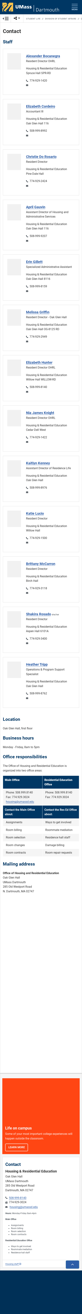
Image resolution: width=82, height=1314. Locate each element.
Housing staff (13, 1264)
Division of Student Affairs (60, 19)
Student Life (33, 19)
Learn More (16, 1147)
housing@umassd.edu (20, 801)
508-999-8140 (17, 1198)
